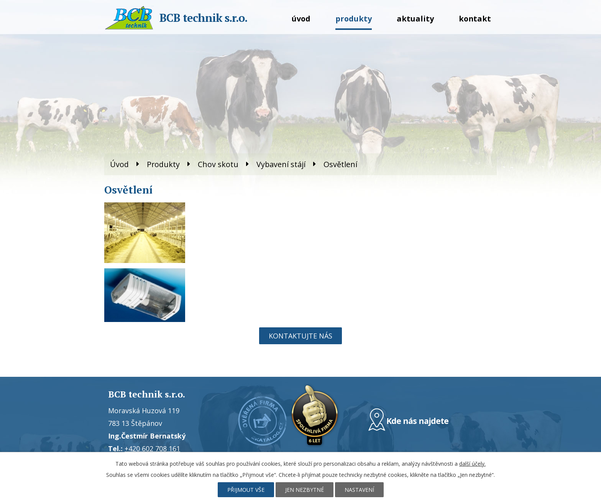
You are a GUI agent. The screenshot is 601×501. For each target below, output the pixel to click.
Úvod (301, 18)
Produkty (353, 18)
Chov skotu (218, 164)
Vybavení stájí (280, 164)
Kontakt (475, 18)
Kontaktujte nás (300, 335)
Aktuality (415, 18)
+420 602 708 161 (152, 448)
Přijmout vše (245, 489)
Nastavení (359, 489)
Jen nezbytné (304, 489)
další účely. (472, 463)
